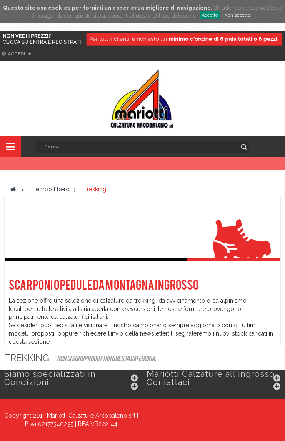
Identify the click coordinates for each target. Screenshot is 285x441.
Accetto (210, 15)
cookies (59, 8)
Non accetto (237, 15)
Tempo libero (51, 189)
